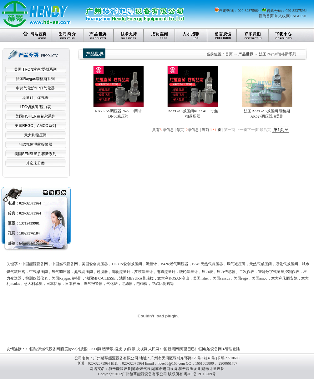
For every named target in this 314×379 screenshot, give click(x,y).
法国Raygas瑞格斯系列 (35, 79)
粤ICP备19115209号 (200, 374)
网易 (101, 349)
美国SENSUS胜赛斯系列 (35, 154)
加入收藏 (282, 16)
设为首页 (266, 16)
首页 (229, 54)
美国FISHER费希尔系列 (35, 116)
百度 (64, 349)
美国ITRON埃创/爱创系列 (35, 69)
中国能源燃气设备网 (43, 349)
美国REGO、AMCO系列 (35, 126)
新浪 (110, 349)
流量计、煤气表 (35, 97)
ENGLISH (298, 16)
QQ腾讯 (129, 349)
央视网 (142, 349)
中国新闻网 (169, 349)
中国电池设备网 (208, 349)
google (74, 349)
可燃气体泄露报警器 (35, 144)
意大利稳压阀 (35, 135)
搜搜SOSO (88, 349)
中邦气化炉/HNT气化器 (35, 88)
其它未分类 (35, 163)
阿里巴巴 (187, 349)
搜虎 (118, 349)
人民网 (154, 349)
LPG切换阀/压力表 (35, 107)
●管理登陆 (231, 349)
